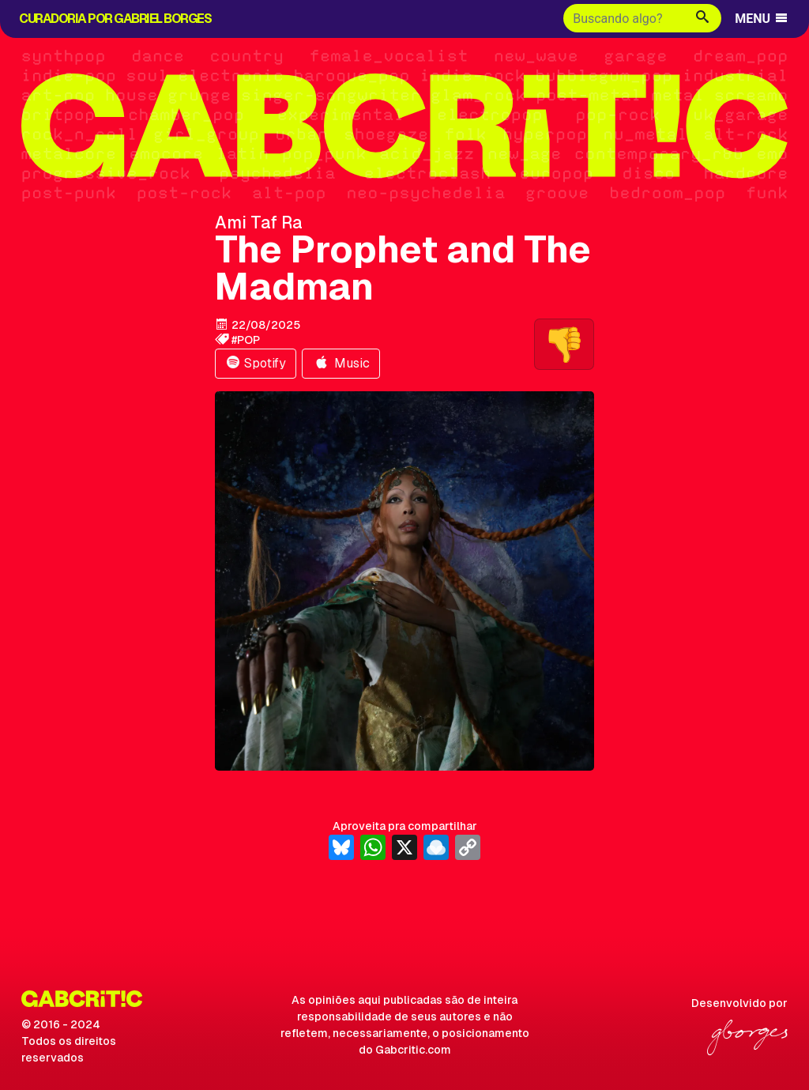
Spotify (255, 363)
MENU (762, 18)
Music (341, 363)
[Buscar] (623, 18)
